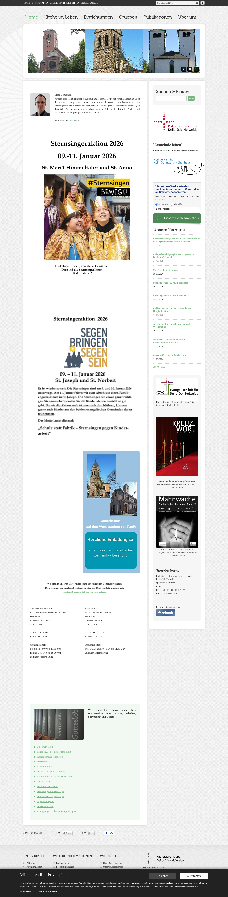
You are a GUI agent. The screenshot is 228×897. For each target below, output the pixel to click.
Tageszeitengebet (45, 801)
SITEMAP (39, 3)
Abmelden (178, 204)
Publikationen (158, 17)
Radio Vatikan (44, 781)
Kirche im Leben (61, 17)
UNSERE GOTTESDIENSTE (62, 3)
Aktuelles (31, 863)
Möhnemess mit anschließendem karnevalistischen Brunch (169, 341)
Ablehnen (162, 876)
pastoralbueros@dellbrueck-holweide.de (84, 591)
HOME (27, 3)
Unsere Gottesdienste (113, 867)
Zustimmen (194, 876)
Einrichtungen (98, 17)
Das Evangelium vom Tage (50, 791)
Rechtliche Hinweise (47, 891)
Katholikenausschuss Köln (50, 756)
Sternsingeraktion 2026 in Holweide (170, 282)
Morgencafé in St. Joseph (165, 270)
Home (31, 17)
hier (164, 150)
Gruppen (128, 17)
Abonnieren (163, 204)
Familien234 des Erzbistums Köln (54, 751)
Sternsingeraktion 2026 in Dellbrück (171, 295)
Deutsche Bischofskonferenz (51, 771)
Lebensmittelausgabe (65, 867)
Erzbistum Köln (45, 746)
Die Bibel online (45, 806)
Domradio (42, 761)
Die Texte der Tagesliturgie (50, 796)
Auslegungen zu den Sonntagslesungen (56, 811)
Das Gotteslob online (47, 786)
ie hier (70, 120)
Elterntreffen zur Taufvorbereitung (170, 355)
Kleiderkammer (63, 863)
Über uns (187, 17)
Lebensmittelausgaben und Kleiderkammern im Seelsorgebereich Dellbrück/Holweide (176, 240)
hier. (179, 405)
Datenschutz (26, 891)
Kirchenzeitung (44, 766)
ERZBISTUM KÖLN (90, 3)
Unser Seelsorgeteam (113, 863)
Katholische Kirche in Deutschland (54, 776)
